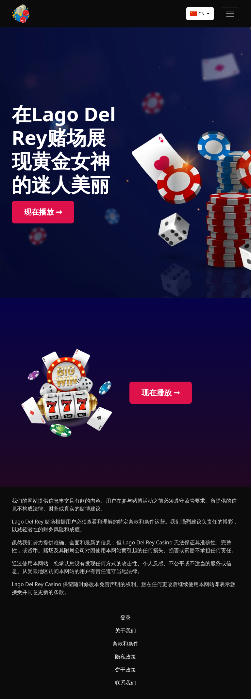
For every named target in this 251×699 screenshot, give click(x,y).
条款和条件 (125, 643)
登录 (125, 617)
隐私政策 (125, 656)
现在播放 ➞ (43, 212)
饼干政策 (125, 669)
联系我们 (125, 682)
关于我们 (125, 630)
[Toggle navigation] (230, 13)
